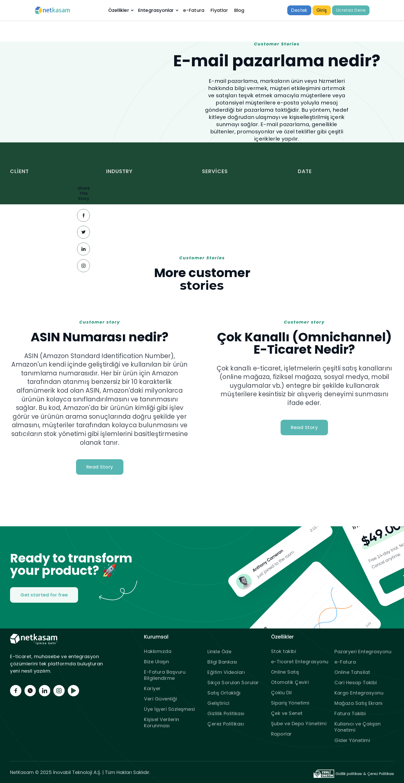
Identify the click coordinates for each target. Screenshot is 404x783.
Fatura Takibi (350, 713)
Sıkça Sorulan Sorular (233, 682)
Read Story (99, 467)
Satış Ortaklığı (224, 693)
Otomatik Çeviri (290, 682)
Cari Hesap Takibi (355, 682)
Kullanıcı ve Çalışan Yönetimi (357, 727)
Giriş (321, 10)
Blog (239, 10)
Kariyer (152, 688)
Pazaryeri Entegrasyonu (362, 651)
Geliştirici (218, 703)
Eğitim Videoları (226, 672)
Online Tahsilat (352, 672)
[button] (120, 10)
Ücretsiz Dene (351, 10)
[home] (53, 10)
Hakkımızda (157, 651)
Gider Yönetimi (352, 740)
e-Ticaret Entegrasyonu (300, 661)
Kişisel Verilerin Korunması (161, 722)
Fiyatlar (219, 10)
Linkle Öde (219, 651)
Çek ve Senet (287, 713)
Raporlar (281, 734)
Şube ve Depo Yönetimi (299, 723)
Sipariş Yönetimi (290, 703)
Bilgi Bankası (222, 662)
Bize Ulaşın (156, 661)
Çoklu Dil (281, 692)
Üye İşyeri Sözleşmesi (169, 709)
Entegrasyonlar (156, 10)
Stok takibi (283, 651)
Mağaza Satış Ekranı (358, 703)
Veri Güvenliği (160, 699)
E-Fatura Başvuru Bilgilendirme (165, 675)
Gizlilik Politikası (226, 713)
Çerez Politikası (225, 724)
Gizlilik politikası (348, 773)
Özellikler (118, 10)
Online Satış (285, 672)
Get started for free (44, 595)
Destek (299, 10)
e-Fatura (194, 10)
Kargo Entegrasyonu (358, 693)
